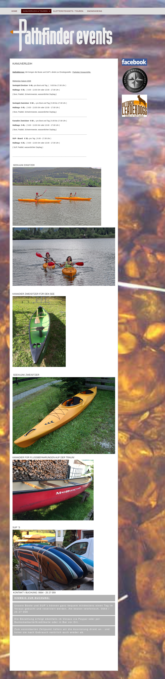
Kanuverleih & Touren (35, 11)
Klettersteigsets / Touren (68, 11)
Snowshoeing (94, 11)
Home (14, 11)
